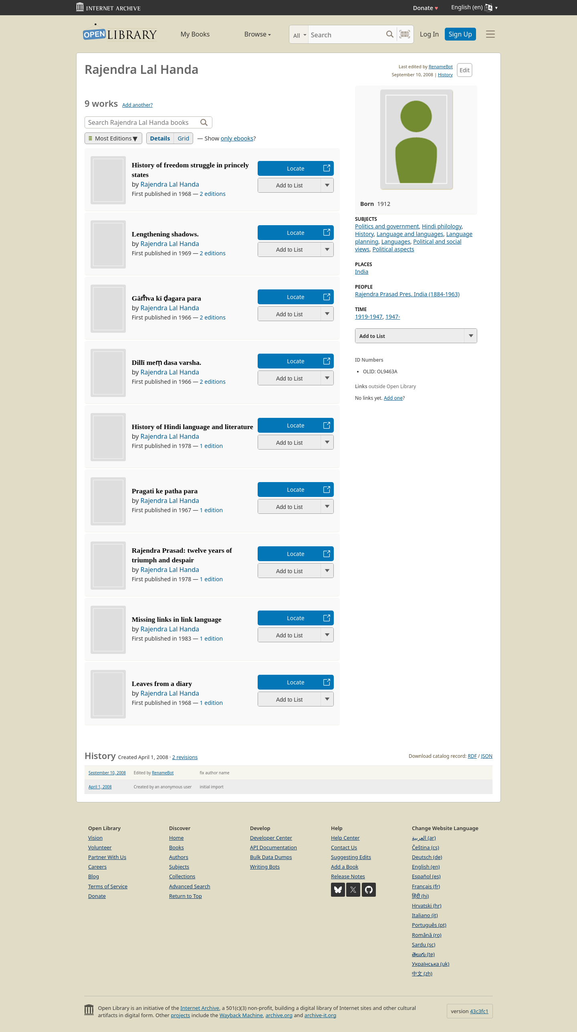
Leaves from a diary (162, 684)
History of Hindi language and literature (192, 427)
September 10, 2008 (107, 773)
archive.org (279, 1015)
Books (176, 847)
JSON (486, 756)
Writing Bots (265, 866)
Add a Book (344, 866)
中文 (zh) (422, 973)
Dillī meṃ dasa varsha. (166, 362)
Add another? (137, 105)
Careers (97, 866)
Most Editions (110, 138)
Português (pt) (429, 924)
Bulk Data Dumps (271, 857)
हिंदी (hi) (420, 896)
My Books (195, 34)
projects (180, 1015)
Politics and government (387, 226)
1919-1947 (369, 316)
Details (160, 138)
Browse (248, 34)
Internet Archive (199, 1008)
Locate (295, 168)
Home (176, 837)
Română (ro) (427, 934)
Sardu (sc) (423, 944)
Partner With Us (107, 857)
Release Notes (348, 876)
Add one (393, 398)
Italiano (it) (425, 915)
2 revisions (185, 757)
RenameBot (441, 66)
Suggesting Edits (351, 857)
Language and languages (410, 234)
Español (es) (426, 876)
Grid (183, 138)
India (361, 271)
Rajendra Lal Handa (170, 184)
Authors (178, 857)
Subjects (179, 866)
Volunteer (100, 847)
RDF (472, 756)
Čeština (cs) (425, 847)
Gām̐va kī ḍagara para (166, 298)
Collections (182, 876)
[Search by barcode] (404, 34)
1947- (392, 316)
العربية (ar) (424, 837)
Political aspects (393, 249)
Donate (425, 8)
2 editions (213, 193)
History (445, 74)
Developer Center (271, 837)
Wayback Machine (241, 1015)
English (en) (426, 866)
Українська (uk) (430, 963)
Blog (93, 876)
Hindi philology (442, 226)
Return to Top (185, 896)
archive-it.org (321, 1015)
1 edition (211, 446)
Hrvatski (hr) (427, 905)
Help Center (345, 837)
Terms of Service (107, 886)
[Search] (345, 34)
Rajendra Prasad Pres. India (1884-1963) (407, 294)
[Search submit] (390, 34)
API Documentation (273, 847)
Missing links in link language (177, 619)
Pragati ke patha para (165, 491)
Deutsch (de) (427, 857)
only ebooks (237, 138)
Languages (395, 241)
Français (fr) (426, 886)
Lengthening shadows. (165, 234)
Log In (429, 34)
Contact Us (344, 847)
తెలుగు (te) (423, 954)
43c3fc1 (479, 1011)
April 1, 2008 (100, 787)
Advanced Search (189, 886)
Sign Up (460, 34)
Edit (465, 70)
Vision (95, 837)
